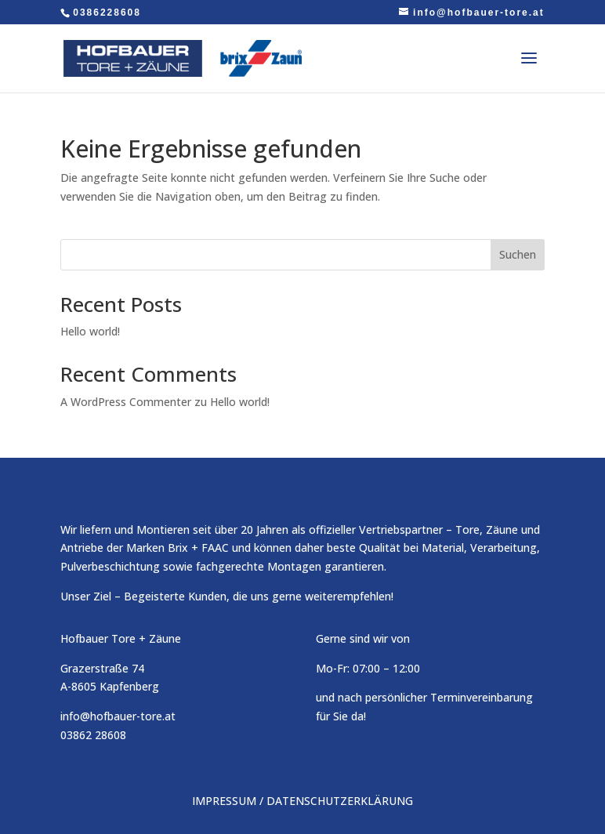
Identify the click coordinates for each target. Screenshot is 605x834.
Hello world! (90, 331)
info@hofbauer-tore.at (118, 716)
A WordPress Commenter (125, 401)
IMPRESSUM (224, 800)
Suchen (517, 254)
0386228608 (107, 12)
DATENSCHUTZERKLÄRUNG (339, 800)
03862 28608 (93, 734)
